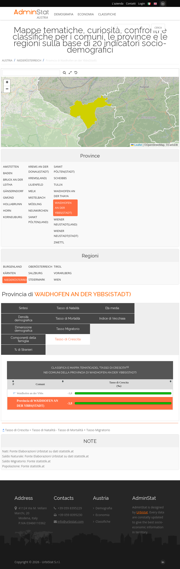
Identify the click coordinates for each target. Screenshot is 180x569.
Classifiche (107, 14)
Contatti (131, 3)
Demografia (63, 14)
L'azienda (117, 3)
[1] (128, 367)
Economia (86, 14)
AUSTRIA (7, 60)
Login (141, 3)
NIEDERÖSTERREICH (29, 60)
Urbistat (142, 512)
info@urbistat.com (68, 521)
